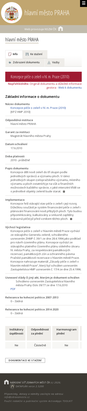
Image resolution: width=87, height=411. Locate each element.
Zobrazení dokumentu (26, 62)
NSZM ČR (43, 28)
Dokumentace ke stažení (25, 360)
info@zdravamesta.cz (17, 397)
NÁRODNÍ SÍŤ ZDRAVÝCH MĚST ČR (30, 382)
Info (15, 54)
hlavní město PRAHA (22, 39)
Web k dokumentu (70, 87)
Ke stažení (36, 54)
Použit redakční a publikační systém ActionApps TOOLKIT (38, 401)
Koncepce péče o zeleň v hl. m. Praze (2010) (38, 108)
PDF (13, 289)
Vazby (55, 62)
